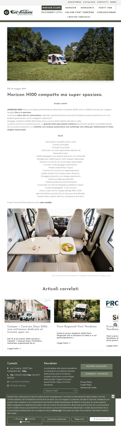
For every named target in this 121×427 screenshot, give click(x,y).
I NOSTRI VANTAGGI (78, 17)
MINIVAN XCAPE (52, 8)
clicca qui (56, 410)
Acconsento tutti (102, 419)
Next (111, 240)
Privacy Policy (86, 382)
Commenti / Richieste (20, 382)
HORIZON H (87, 8)
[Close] (113, 396)
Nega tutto (79, 419)
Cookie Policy (86, 385)
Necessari (19, 419)
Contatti (103, 2)
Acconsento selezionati (56, 419)
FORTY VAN (105, 8)
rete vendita (45, 202)
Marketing (26, 422)
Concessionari (106, 12)
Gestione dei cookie (88, 388)
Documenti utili (52, 12)
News (113, 2)
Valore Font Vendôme (79, 12)
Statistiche (31, 419)
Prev (10, 240)
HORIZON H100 (14, 110)
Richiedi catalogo (18, 385)
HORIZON (70, 8)
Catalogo (89, 2)
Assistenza (74, 2)
